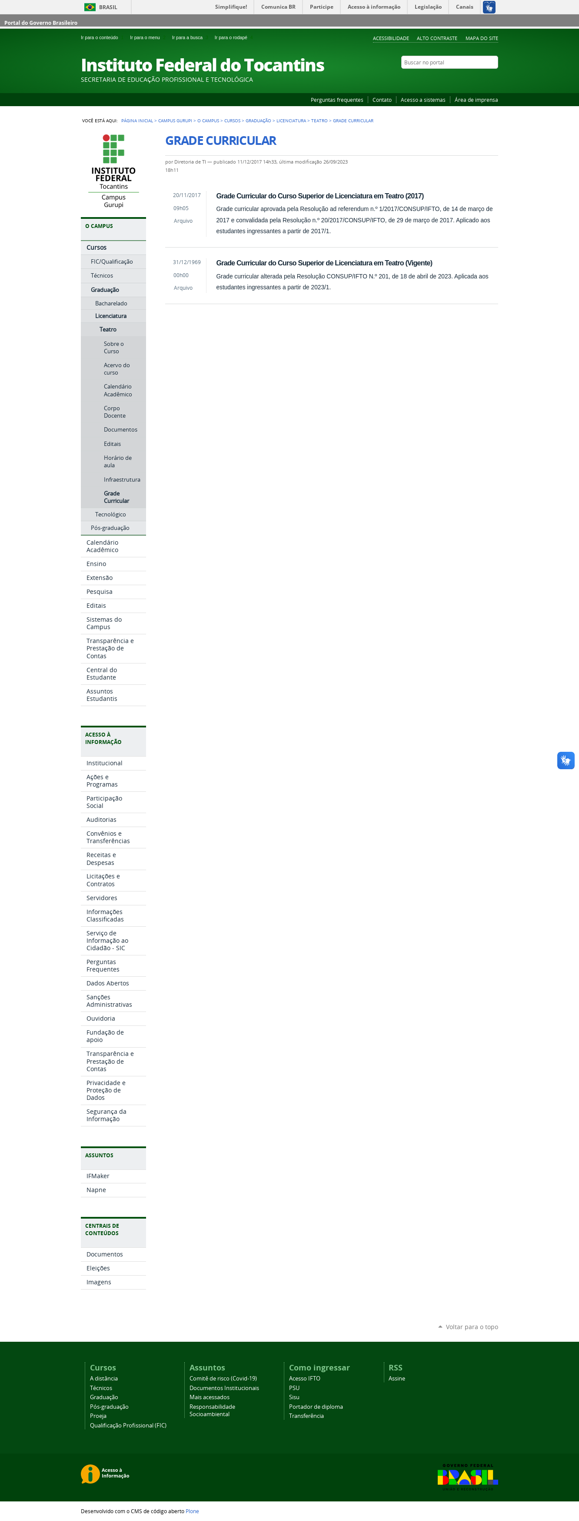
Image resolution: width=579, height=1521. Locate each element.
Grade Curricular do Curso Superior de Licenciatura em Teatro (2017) (319, 196)
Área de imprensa (476, 99)
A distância (104, 1378)
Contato (382, 99)
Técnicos (101, 1388)
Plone (192, 1511)
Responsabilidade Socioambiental (212, 1410)
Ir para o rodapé (235, 37)
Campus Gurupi (175, 120)
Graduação (258, 120)
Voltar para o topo (472, 1327)
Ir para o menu (149, 37)
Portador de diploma (316, 1406)
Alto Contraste (437, 38)
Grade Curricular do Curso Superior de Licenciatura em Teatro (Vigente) (324, 263)
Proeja (98, 1416)
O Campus (208, 120)
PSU (294, 1388)
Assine (397, 1378)
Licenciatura (291, 120)
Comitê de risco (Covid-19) (223, 1378)
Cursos (232, 120)
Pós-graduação (109, 1406)
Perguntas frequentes (337, 99)
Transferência (306, 1416)
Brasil (108, 7)
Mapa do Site (482, 38)
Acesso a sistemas (423, 99)
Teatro (319, 120)
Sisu (294, 1397)
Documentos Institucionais (224, 1388)
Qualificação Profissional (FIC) (128, 1425)
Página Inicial (137, 120)
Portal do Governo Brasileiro (40, 23)
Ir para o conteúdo (103, 37)
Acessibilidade (391, 38)
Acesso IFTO (304, 1378)
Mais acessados (210, 1397)
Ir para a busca (191, 37)
